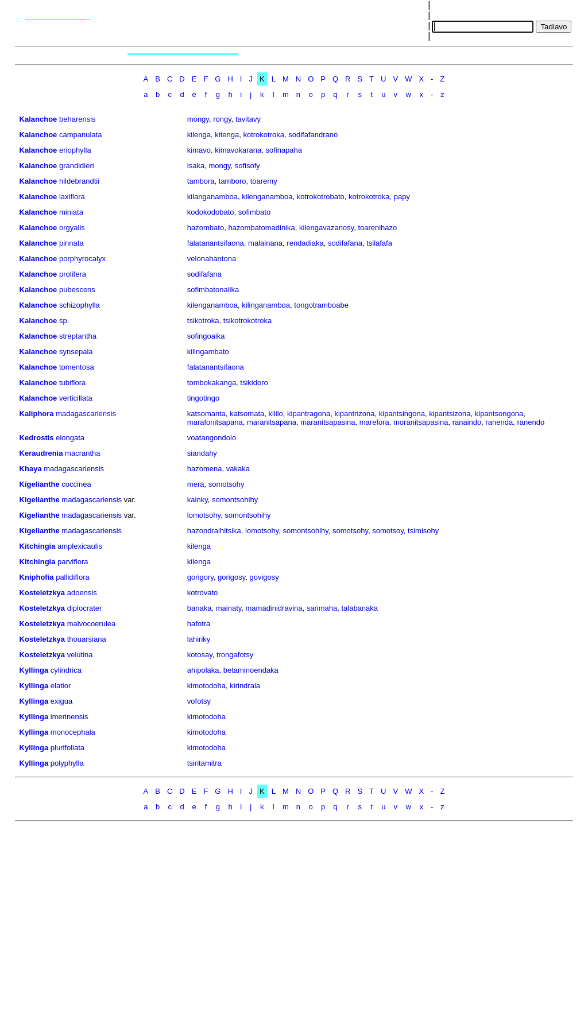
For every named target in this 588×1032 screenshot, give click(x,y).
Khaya (31, 468)
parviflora (72, 561)
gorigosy (231, 577)
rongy (222, 119)
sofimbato (254, 212)
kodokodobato (210, 212)
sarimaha (322, 608)
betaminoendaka (250, 670)
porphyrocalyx (82, 258)
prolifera (72, 274)
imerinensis (69, 716)
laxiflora (72, 196)
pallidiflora (73, 577)
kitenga (227, 134)
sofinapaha (283, 150)
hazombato (205, 227)
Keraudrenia (41, 453)
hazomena (204, 468)
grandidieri (76, 165)
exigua (61, 701)
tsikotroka (203, 320)
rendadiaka (305, 243)
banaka (199, 608)
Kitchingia (38, 546)
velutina (80, 654)
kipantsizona (449, 413)
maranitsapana (271, 422)
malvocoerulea (91, 623)
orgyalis (72, 227)
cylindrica (66, 670)
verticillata (75, 398)
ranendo (530, 422)
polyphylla (67, 763)
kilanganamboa (212, 196)
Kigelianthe (40, 484)
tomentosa (76, 367)
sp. (64, 320)
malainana (265, 243)
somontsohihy (235, 499)
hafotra (198, 623)
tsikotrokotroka (247, 320)
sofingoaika (206, 336)
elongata (70, 437)
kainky (197, 499)
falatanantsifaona (215, 243)
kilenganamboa (267, 196)
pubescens (77, 289)
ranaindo (467, 422)
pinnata (71, 243)
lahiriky (198, 639)
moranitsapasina (420, 422)
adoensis (82, 592)
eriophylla (75, 150)
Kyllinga (34, 670)
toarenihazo (377, 227)
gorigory (200, 577)
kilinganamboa (266, 305)
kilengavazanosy (326, 227)
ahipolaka (203, 670)
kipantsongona (499, 413)
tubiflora (72, 382)
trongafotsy (234, 654)
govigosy (264, 577)
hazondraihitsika (214, 530)
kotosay (199, 654)
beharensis (77, 119)
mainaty (229, 608)
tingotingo (203, 398)
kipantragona (308, 413)
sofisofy (247, 165)
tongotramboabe (321, 305)
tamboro (232, 181)
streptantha (77, 336)
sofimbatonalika (213, 289)
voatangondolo (211, 437)
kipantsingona (402, 413)
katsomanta (206, 413)
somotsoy (388, 530)
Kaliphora (37, 413)
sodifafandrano (313, 134)
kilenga (199, 134)
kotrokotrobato (321, 196)
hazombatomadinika (261, 227)
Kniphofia (37, 577)
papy (402, 196)
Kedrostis (37, 437)
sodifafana (345, 243)
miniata (71, 212)
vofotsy (199, 701)
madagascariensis (86, 413)
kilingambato (208, 351)
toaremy (263, 181)
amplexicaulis (79, 546)
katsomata (247, 413)
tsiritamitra (204, 763)
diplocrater (84, 608)
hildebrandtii (79, 181)
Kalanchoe (38, 119)
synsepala (76, 351)
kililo (275, 413)
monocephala (73, 732)
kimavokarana (238, 150)
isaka (195, 165)
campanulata (80, 134)
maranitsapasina (327, 422)
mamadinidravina (274, 608)
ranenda (499, 422)
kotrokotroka (263, 134)
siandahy (202, 453)
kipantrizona (354, 413)
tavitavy (248, 119)
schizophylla (79, 305)
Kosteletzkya (42, 592)
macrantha (82, 453)
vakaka (238, 468)
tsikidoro (254, 382)
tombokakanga (211, 382)
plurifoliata (67, 747)
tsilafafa (379, 243)
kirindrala (245, 685)
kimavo (199, 150)
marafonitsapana (215, 422)
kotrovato (202, 592)
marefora (374, 422)
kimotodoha (206, 685)
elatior (61, 685)
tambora (201, 181)
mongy (198, 119)
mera (195, 484)
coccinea (76, 484)
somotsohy (226, 484)
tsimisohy (423, 530)
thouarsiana (86, 639)
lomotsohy (203, 515)
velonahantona (211, 258)
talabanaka (359, 608)
